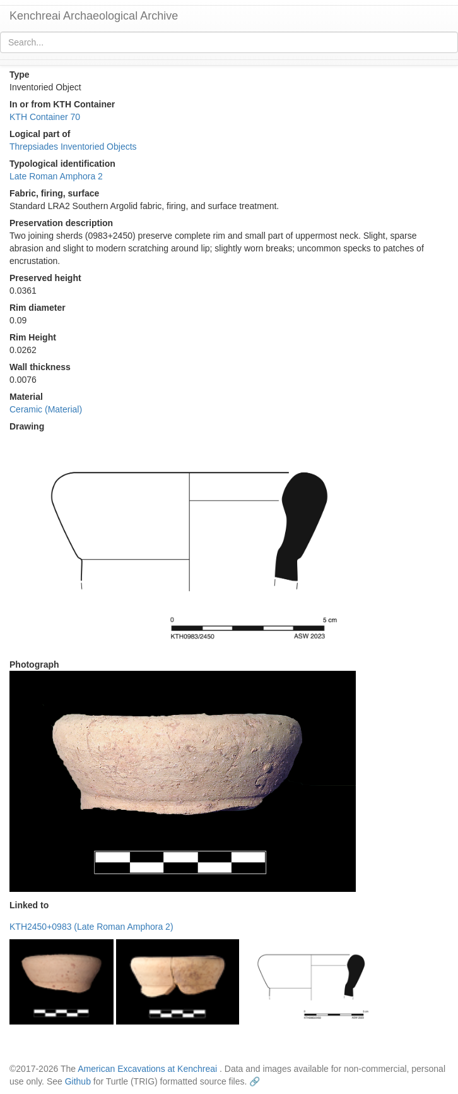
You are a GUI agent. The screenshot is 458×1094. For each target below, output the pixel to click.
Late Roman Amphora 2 (56, 176)
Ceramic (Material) (45, 409)
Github (78, 1081)
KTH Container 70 (44, 117)
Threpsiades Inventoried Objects (73, 146)
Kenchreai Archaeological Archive (93, 15)
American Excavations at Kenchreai (147, 1069)
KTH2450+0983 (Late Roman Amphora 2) (91, 927)
